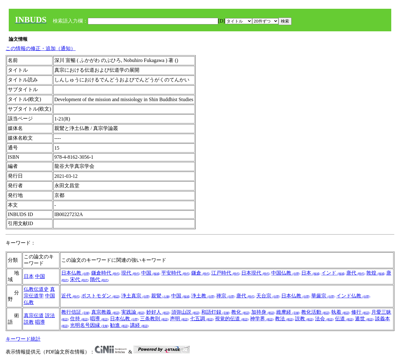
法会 (324, 318)
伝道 (344, 318)
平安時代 (175, 273)
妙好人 (158, 312)
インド (333, 273)
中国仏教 (285, 273)
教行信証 (75, 312)
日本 (29, 276)
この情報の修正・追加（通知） (41, 48)
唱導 (40, 322)
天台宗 (268, 295)
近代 (70, 295)
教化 (240, 312)
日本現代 (255, 273)
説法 (50, 315)
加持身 (263, 312)
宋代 (79, 279)
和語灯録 (215, 312)
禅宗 (225, 295)
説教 (29, 322)
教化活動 (315, 312)
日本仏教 (75, 273)
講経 (139, 325)
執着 (340, 312)
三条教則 (154, 318)
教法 (284, 318)
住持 (79, 318)
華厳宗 (323, 295)
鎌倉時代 (105, 273)
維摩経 (288, 312)
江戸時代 (225, 273)
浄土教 (203, 295)
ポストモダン (100, 295)
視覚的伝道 (232, 318)
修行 (360, 312)
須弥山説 (185, 312)
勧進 (119, 325)
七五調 (202, 318)
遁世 (364, 318)
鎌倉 (200, 273)
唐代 (355, 273)
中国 (40, 276)
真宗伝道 (34, 315)
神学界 (262, 318)
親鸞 (160, 295)
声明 (179, 318)
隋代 (99, 279)
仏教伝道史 (36, 289)
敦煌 (375, 273)
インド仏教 (353, 295)
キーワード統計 (23, 339)
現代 (130, 273)
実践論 (133, 312)
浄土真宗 (135, 295)
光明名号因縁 (89, 325)
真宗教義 (105, 312)
